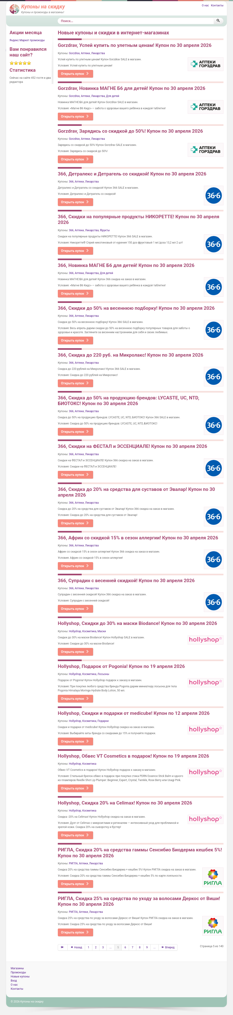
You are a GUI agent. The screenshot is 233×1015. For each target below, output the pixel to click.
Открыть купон (75, 74)
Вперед (168, 947)
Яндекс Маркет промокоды (27, 40)
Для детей (112, 96)
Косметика (89, 631)
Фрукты (105, 230)
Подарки (103, 721)
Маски (102, 631)
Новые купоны (20, 976)
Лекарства (98, 53)
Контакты (217, 5)
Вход (14, 980)
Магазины (17, 968)
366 (71, 181)
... (110, 947)
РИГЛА (73, 863)
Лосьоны (103, 674)
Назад (76, 947)
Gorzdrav (74, 53)
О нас (205, 5)
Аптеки (85, 53)
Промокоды (18, 972)
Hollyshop (75, 631)
